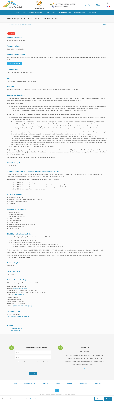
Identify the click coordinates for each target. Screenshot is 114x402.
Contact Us (45, 383)
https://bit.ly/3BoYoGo (20, 288)
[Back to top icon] (57, 390)
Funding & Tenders (16, 328)
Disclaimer (69, 383)
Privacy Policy (98, 383)
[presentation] (27, 368)
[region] (57, 399)
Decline (99, 398)
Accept (108, 398)
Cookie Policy (33, 398)
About (15, 383)
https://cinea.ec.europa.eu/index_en (18, 316)
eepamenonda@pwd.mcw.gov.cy (22, 306)
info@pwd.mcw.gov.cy (18, 294)
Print (105, 24)
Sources (57, 383)
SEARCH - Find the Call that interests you (19, 24)
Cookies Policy (83, 383)
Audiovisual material (29, 383)
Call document (15, 330)
